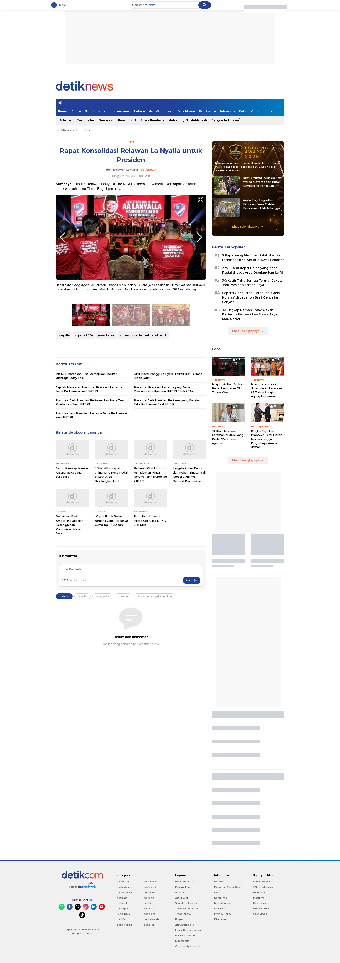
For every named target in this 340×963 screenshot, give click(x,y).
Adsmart (66, 120)
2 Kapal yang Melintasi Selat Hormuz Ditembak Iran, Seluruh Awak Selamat (253, 257)
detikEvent (181, 897)
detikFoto (149, 913)
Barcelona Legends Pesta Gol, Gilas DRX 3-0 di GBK (150, 521)
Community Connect (187, 946)
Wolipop (149, 897)
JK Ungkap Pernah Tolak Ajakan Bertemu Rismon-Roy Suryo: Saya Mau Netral (249, 314)
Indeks (269, 111)
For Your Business (186, 935)
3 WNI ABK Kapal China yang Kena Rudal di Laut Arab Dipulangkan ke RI (111, 474)
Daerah (106, 120)
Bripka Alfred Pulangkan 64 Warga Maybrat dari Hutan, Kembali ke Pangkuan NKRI (262, 182)
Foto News (84, 130)
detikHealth (150, 892)
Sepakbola (123, 913)
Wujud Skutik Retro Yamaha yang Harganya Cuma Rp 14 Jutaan (111, 521)
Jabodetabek (95, 111)
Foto (242, 111)
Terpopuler (85, 120)
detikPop (149, 924)
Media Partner (222, 903)
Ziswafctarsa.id (184, 924)
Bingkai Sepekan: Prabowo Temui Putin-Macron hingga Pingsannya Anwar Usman (267, 439)
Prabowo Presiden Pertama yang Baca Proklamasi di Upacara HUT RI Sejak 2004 (163, 389)
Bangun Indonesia (225, 120)
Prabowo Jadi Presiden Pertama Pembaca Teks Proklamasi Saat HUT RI (90, 402)
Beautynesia (260, 903)
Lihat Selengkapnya (247, 226)
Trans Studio (183, 913)
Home (62, 111)
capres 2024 (84, 335)
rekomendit (182, 940)
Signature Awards (186, 903)
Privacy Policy (222, 913)
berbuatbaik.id (184, 881)
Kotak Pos (220, 897)
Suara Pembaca (152, 120)
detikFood (150, 887)
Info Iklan (219, 908)
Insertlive (258, 897)
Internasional (120, 111)
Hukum (139, 111)
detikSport (123, 908)
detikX (154, 111)
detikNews (63, 130)
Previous (63, 237)
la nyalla (63, 335)
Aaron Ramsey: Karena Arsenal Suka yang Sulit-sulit (72, 472)
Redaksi (219, 881)
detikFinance (124, 892)
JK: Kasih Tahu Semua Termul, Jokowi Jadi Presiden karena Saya (252, 283)
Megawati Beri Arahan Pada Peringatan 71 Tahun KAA (228, 388)
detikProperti (125, 924)
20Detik (148, 908)
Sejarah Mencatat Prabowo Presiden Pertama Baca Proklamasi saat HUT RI (89, 389)
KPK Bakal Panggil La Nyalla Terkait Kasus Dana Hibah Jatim (168, 376)
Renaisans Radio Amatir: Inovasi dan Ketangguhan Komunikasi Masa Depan (69, 525)
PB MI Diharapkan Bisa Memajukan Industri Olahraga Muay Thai (86, 376)
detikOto (122, 919)
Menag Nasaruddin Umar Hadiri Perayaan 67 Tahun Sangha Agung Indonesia (266, 390)
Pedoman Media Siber (228, 887)
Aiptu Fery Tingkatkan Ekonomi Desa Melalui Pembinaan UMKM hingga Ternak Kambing (261, 204)
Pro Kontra (207, 111)
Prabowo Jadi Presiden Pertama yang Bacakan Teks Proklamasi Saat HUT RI (167, 402)
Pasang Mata (183, 887)
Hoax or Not (127, 120)
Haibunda (259, 892)
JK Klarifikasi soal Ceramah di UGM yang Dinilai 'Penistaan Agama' (227, 437)
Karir (217, 892)
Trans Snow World (186, 908)
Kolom (168, 111)
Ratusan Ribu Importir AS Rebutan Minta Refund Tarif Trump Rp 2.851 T (150, 474)
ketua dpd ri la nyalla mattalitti (143, 335)
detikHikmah (151, 919)
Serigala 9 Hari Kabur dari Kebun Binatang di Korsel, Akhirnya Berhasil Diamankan (189, 474)
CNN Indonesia (262, 881)
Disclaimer (220, 919)
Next (199, 237)
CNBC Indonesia (263, 887)
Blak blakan (186, 111)
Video (255, 111)
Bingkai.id (181, 919)
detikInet (122, 897)
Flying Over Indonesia (188, 930)
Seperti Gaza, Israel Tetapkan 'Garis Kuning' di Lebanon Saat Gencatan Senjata (251, 297)
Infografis (227, 111)
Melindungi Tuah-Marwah (187, 120)
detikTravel (150, 881)
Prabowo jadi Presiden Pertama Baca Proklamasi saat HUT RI (91, 415)
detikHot (122, 903)
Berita (76, 111)
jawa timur (106, 335)
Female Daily (261, 908)
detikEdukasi (124, 887)
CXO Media (260, 913)
